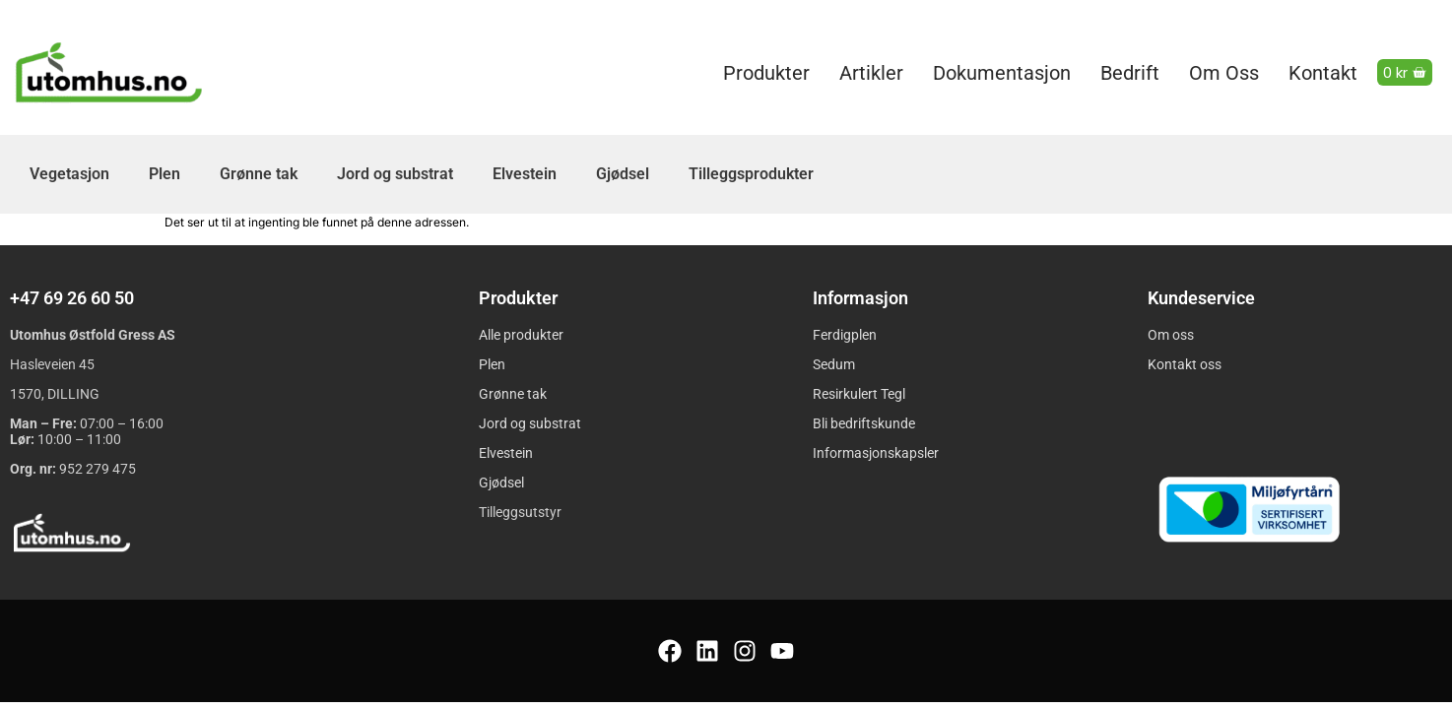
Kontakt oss (1184, 364)
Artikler (871, 73)
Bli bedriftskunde (864, 423)
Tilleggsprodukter (751, 173)
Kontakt (1322, 73)
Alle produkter (521, 335)
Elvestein (525, 173)
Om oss (1224, 73)
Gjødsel (622, 173)
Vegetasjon (69, 173)
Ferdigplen (845, 335)
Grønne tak (258, 173)
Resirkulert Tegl (859, 394)
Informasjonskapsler (876, 453)
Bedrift (1129, 73)
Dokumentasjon (1002, 73)
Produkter (766, 73)
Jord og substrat (395, 173)
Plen (164, 173)
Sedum (834, 364)
